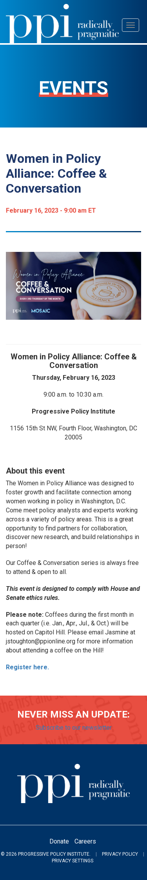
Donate (59, 841)
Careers (85, 841)
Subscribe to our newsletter (74, 727)
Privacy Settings (72, 861)
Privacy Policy (120, 854)
